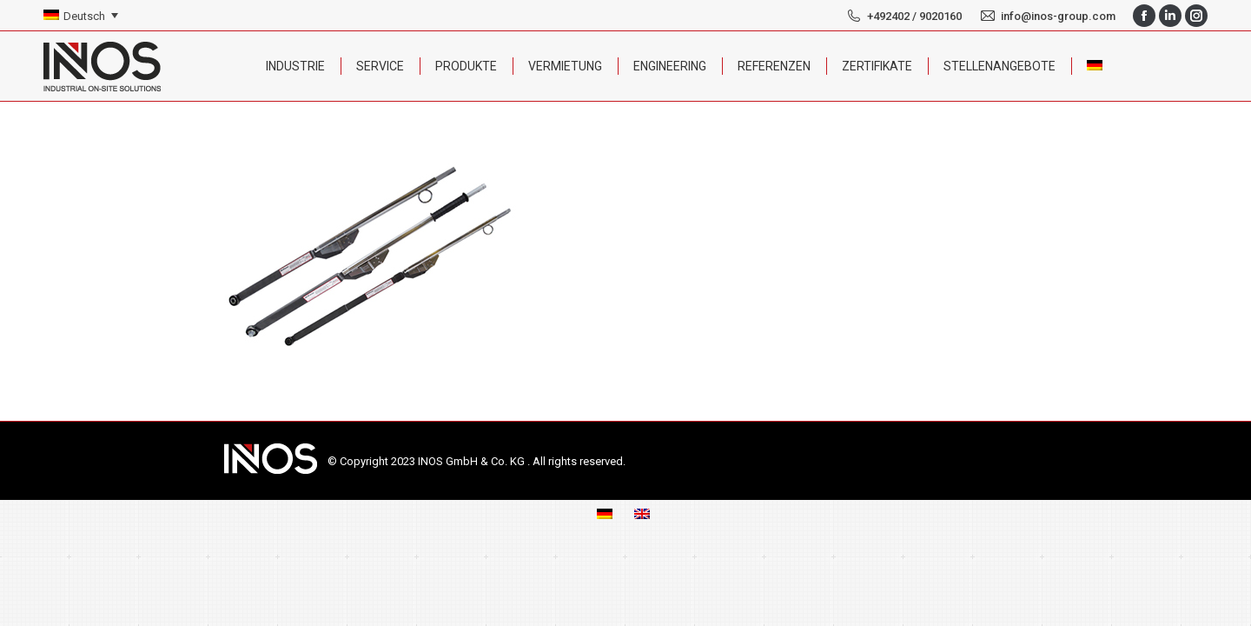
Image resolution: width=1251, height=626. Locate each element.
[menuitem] (80, 16)
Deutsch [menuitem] (84, 16)
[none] (80, 16)
